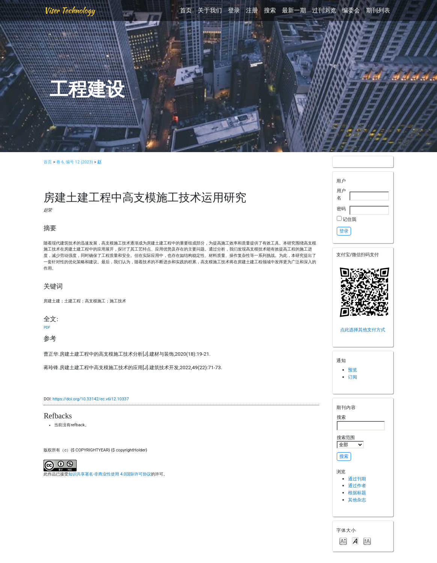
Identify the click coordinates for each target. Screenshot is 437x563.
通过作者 (357, 485)
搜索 (270, 10)
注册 (252, 10)
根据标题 (357, 492)
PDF (47, 327)
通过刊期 (357, 478)
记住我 (349, 219)
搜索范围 (350, 442)
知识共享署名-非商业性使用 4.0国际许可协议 (109, 474)
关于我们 (210, 10)
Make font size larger (367, 540)
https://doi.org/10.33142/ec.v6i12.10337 (91, 399)
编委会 (351, 10)
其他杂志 (357, 500)
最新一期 (294, 10)
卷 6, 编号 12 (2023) (74, 162)
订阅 (352, 377)
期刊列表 (378, 10)
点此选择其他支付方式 (362, 329)
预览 (352, 370)
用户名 (341, 194)
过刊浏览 (324, 10)
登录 (234, 10)
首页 (186, 10)
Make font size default (355, 540)
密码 (341, 208)
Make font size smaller (343, 540)
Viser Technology (69, 10)
